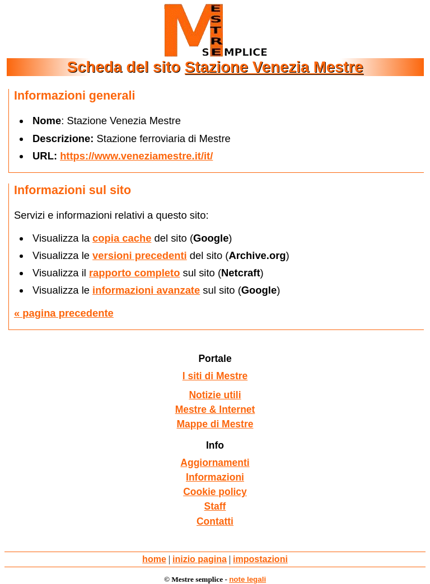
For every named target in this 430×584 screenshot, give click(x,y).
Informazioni (215, 477)
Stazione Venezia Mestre (274, 67)
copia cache (121, 238)
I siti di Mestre (215, 376)
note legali (247, 579)
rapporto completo (134, 273)
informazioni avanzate (146, 290)
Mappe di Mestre (215, 424)
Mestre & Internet (215, 409)
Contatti (215, 521)
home (154, 559)
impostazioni (260, 559)
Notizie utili (215, 395)
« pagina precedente (64, 313)
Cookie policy (215, 491)
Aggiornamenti (214, 462)
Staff (215, 506)
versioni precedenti (139, 255)
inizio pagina (199, 559)
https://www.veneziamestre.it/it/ (136, 156)
